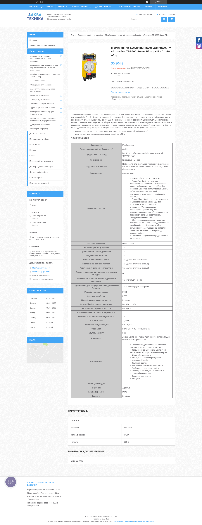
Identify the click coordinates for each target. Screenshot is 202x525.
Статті (32, 155)
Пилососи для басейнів (39, 95)
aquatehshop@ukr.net (40, 272)
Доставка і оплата (38, 133)
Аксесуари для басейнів (40, 99)
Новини (33, 150)
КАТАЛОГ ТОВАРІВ (80, 7)
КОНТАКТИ (163, 7)
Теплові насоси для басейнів (42, 104)
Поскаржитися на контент (123, 521)
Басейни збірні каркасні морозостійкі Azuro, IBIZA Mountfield (40, 58)
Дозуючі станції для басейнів (90, 35)
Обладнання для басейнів (41, 85)
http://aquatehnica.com (41, 268)
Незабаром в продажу (39, 129)
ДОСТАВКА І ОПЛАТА (104, 7)
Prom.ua (114, 516)
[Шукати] (164, 19)
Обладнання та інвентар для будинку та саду (42, 113)
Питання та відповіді (39, 183)
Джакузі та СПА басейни (40, 125)
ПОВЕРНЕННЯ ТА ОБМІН (129, 7)
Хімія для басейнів (38, 81)
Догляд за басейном (39, 172)
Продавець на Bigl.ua (101, 519)
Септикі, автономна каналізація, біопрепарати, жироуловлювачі (43, 119)
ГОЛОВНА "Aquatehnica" (41, 7)
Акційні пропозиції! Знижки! (42, 45)
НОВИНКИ (62, 7)
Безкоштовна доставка (124, 81)
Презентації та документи (41, 161)
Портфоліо (35, 144)
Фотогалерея (36, 177)
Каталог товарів (37, 51)
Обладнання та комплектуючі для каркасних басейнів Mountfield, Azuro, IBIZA (44, 67)
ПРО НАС (149, 7)
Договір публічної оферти (41, 166)
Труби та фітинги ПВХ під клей (42, 108)
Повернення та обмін (39, 139)
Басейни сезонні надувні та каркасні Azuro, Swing (45, 75)
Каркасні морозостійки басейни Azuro (43, 489)
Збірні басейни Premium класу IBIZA (43, 493)
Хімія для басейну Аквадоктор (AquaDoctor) (42, 90)
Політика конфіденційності (144, 521)
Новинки (33, 40)
